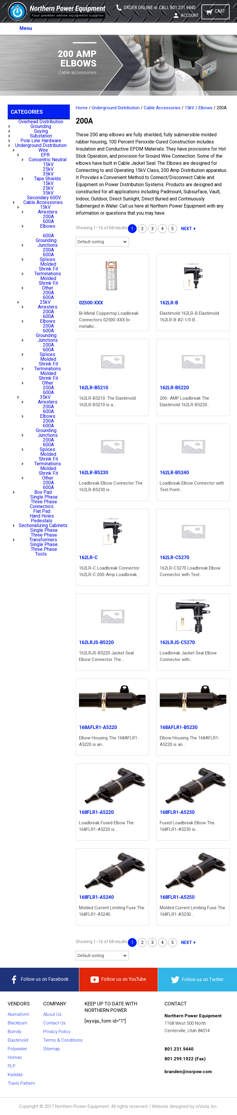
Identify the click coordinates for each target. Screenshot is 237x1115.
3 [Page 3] (152, 228)
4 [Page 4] (162, 228)
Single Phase (44, 497)
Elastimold (18, 1040)
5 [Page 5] (172, 228)
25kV (48, 169)
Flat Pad (41, 511)
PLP (11, 1066)
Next (186, 228)
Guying (41, 131)
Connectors (42, 506)
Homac (15, 1057)
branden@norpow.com (188, 1071)
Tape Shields (47, 178)
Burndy (14, 1031)
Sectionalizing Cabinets (43, 525)
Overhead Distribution (40, 121)
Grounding (40, 126)
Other (47, 288)
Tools (41, 554)
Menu (26, 28)
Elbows (47, 226)
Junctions (48, 245)
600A (48, 221)
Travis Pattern (21, 1083)
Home (82, 107)
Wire (43, 150)
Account (190, 15)
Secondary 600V (44, 197)
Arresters (47, 212)
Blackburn (17, 1023)
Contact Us (54, 1023)
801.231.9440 (183, 7)
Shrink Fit (48, 269)
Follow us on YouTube (118, 979)
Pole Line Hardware (40, 140)
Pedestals (41, 521)
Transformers (43, 540)
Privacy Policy (56, 1031)
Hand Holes (42, 516)
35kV (48, 174)
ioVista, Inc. (207, 1106)
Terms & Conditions (63, 1040)
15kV (48, 164)
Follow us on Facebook (39, 979)
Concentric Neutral (48, 159)
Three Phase (44, 501)
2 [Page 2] (142, 228)
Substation (41, 136)
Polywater (17, 1048)
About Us (52, 1014)
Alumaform (18, 1014)
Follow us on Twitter (197, 979)
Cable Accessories (43, 202)
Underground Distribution (41, 145)
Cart (220, 11)
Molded (48, 264)
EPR (45, 155)
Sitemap (51, 1048)
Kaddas (15, 1074)
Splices (47, 259)
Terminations (47, 273)
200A (48, 216)
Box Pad (43, 492)
